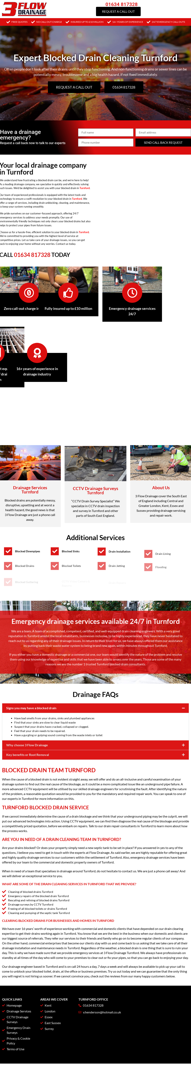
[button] (95, 758)
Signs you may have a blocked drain (31, 758)
